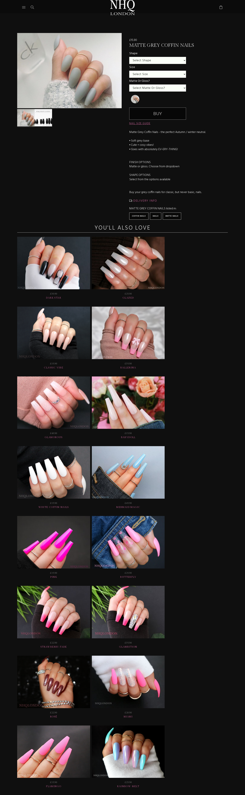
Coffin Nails (139, 216)
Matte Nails (171, 216)
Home (193, 741)
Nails (156, 216)
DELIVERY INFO (144, 200)
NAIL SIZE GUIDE (139, 124)
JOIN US (28, 741)
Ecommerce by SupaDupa (125, 780)
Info (153, 741)
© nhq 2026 (213, 741)
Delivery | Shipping (79, 741)
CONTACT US (172, 741)
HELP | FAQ (48, 741)
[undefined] (135, 99)
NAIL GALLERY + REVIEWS (121, 741)
